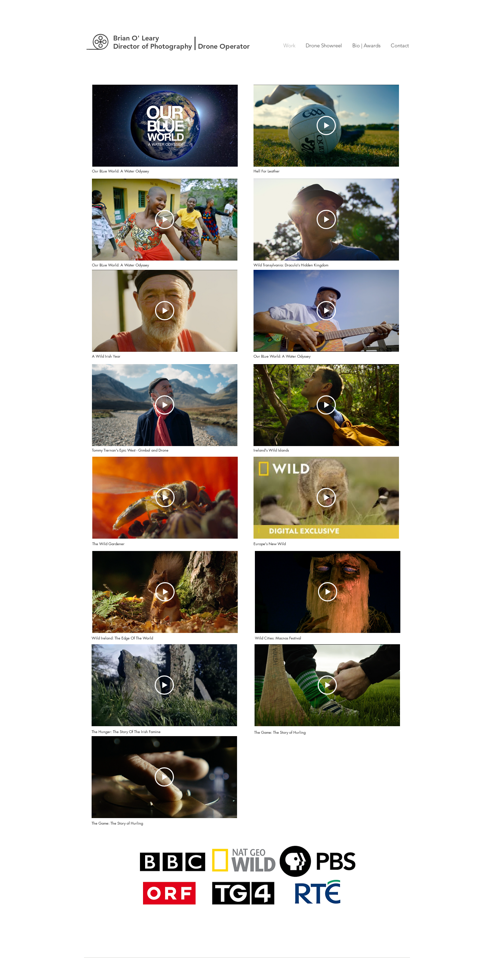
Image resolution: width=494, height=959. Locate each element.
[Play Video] (165, 125)
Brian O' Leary (136, 38)
